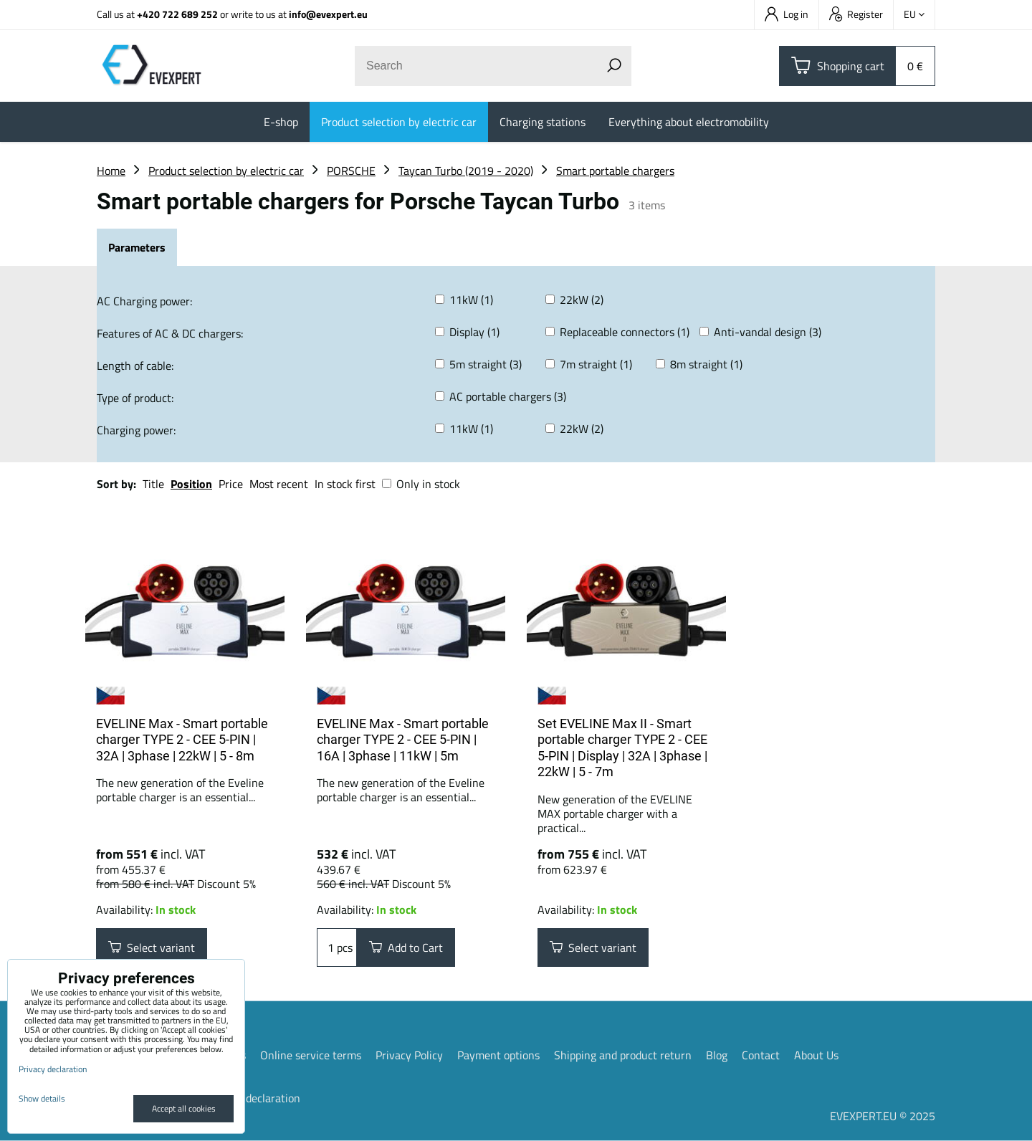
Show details (42, 1098)
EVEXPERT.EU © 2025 (882, 1116)
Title (153, 483)
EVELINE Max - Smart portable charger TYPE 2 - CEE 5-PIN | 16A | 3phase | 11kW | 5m (403, 739)
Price (231, 483)
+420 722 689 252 (177, 14)
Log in (786, 14)
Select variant (151, 947)
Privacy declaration (253, 1098)
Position (191, 483)
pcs (337, 947)
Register (856, 14)
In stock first (345, 483)
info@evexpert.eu (328, 14)
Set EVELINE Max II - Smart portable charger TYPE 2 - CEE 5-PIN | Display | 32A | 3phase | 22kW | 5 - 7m (622, 748)
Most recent (278, 483)
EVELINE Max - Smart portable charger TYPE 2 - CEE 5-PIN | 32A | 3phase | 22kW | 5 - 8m (182, 739)
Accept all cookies (184, 1108)
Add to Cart (406, 947)
